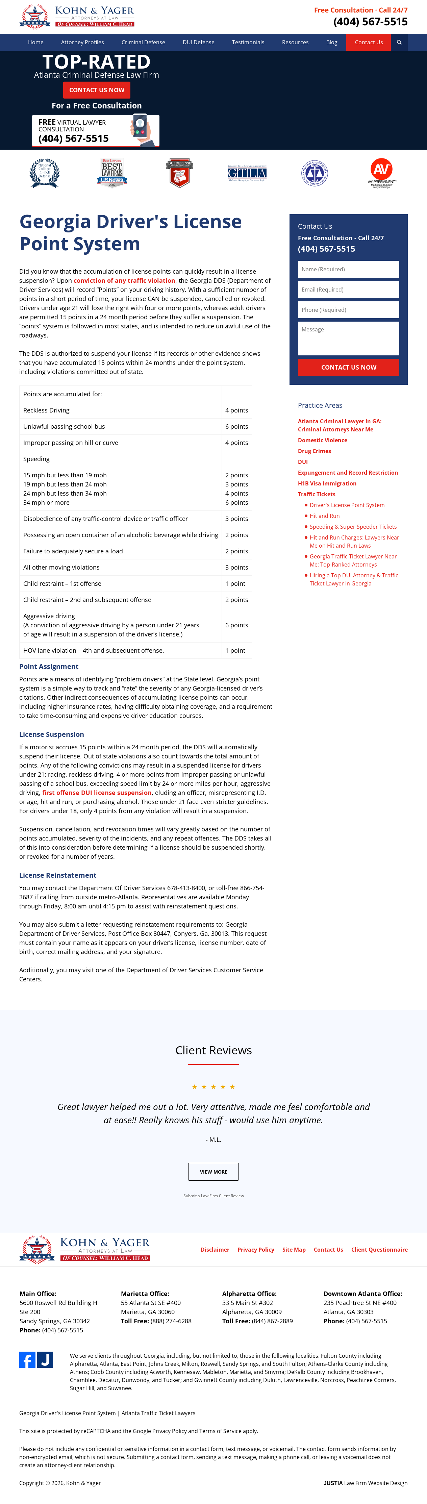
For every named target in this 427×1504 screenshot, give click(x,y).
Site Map (294, 1249)
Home (36, 42)
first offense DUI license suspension (97, 792)
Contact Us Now (96, 90)
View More (213, 1172)
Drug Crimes (314, 451)
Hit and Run (325, 516)
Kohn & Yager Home (76, 17)
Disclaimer (215, 1249)
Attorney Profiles (82, 42)
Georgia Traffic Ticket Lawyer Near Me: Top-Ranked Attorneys (353, 560)
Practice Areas (320, 405)
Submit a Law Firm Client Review (213, 1196)
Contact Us (369, 42)
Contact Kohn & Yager (361, 17)
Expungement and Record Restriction (348, 472)
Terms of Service (220, 1431)
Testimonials (248, 42)
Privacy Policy (255, 1249)
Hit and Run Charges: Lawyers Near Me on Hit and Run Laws (354, 541)
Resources (295, 42)
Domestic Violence (322, 440)
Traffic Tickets (316, 494)
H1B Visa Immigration (327, 483)
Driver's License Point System (347, 505)
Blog (331, 42)
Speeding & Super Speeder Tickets (353, 526)
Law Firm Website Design (366, 1483)
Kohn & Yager (83, 1483)
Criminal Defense (143, 42)
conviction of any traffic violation (124, 280)
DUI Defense (199, 42)
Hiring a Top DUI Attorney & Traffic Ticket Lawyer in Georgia (354, 579)
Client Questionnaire (379, 1249)
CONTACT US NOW (348, 367)
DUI (303, 462)
